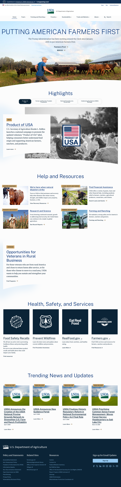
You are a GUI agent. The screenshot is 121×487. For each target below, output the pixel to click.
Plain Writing (7, 474)
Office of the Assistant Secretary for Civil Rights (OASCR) (65, 469)
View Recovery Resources (38, 203)
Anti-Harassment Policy (10, 462)
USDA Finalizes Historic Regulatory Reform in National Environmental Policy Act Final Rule (74, 412)
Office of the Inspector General (36, 464)
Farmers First (60, 47)
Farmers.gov (101, 337)
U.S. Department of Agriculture (64, 11)
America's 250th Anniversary (25, 2)
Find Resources (97, 347)
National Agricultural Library (35, 462)
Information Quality (9, 467)
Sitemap (51, 474)
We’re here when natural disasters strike (41, 188)
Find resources (8, 356)
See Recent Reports (36, 224)
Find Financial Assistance (101, 187)
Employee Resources (114, 5)
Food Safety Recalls (16, 337)
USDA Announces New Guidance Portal (44, 410)
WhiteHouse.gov (32, 469)
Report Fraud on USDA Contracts (59, 472)
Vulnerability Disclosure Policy (11, 479)
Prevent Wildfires (44, 337)
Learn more (10, 149)
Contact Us (52, 462)
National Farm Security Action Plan (66, 101)
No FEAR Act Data (54, 467)
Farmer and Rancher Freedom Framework (44, 101)
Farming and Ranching (99, 210)
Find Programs (11, 280)
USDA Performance (54, 476)
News (102, 5)
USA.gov (30, 467)
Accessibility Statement (10, 459)
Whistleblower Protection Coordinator (61, 479)
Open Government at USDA (11, 472)
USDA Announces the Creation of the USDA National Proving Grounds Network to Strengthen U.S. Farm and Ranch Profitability (15, 415)
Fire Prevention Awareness (41, 347)
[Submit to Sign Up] (105, 460)
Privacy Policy (7, 476)
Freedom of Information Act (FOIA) (13, 464)
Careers (51, 459)
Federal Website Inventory (57, 464)
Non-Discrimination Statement (12, 469)
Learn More (66, 347)
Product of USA (25, 101)
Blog (107, 5)
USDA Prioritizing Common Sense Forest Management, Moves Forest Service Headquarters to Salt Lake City (103, 415)
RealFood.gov (72, 337)
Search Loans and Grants (97, 200)
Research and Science (40, 210)
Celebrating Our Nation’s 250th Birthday (89, 101)
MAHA (60, 50)
